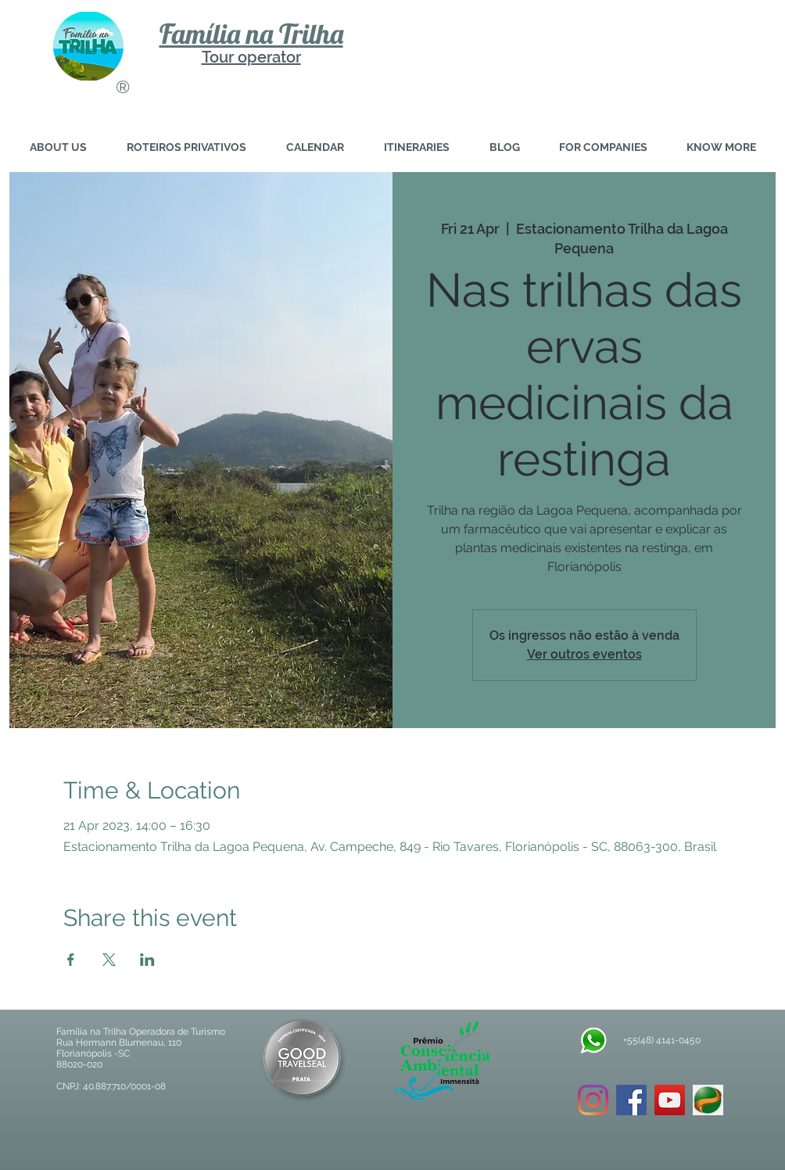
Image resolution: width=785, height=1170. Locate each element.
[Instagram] (593, 1100)
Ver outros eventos (584, 654)
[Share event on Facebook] (70, 959)
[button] (721, 147)
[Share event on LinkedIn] (147, 959)
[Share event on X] (109, 959)
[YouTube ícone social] (669, 1100)
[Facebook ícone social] (631, 1100)
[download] (708, 1100)
